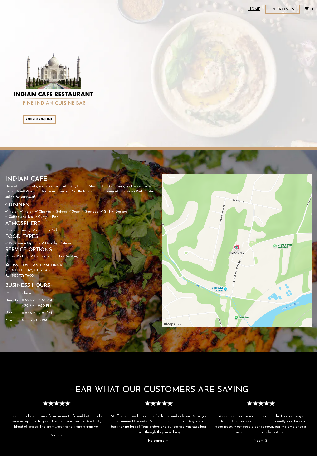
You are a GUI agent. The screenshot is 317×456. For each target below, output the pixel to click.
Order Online (282, 9)
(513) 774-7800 (19, 275)
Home (254, 9)
